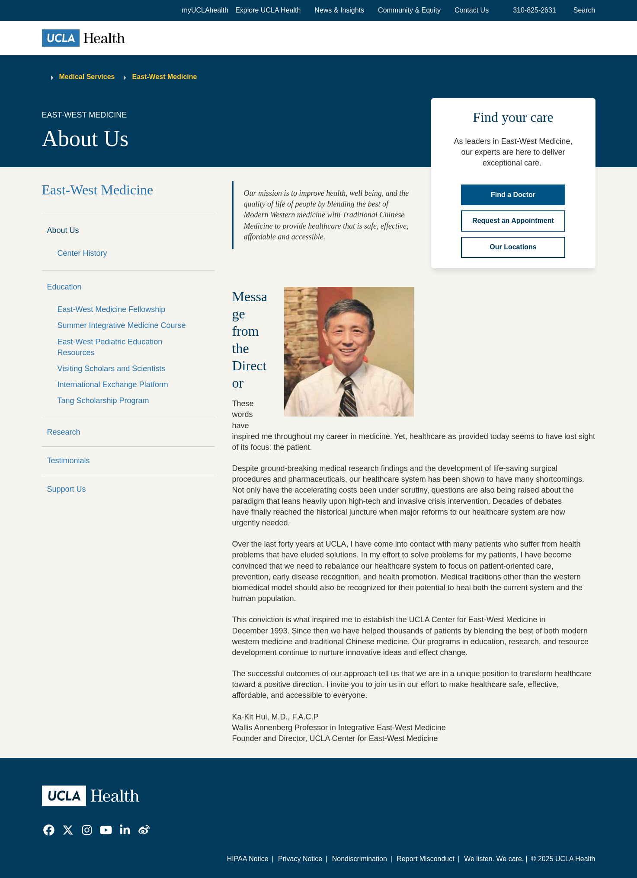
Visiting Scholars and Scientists (112, 368)
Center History (82, 253)
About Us (63, 230)
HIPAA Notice (248, 858)
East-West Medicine (164, 76)
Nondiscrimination (359, 858)
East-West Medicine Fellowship (112, 309)
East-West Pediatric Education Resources (110, 347)
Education (64, 287)
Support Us (66, 489)
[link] (49, 830)
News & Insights (339, 10)
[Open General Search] (582, 10)
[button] (267, 10)
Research (63, 432)
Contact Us (472, 10)
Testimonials (68, 460)
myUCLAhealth (205, 10)
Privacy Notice (300, 858)
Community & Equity (409, 10)
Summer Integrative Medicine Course (122, 325)
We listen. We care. (494, 858)
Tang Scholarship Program (103, 400)
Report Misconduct (425, 858)
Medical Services (87, 76)
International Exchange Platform (113, 384)
